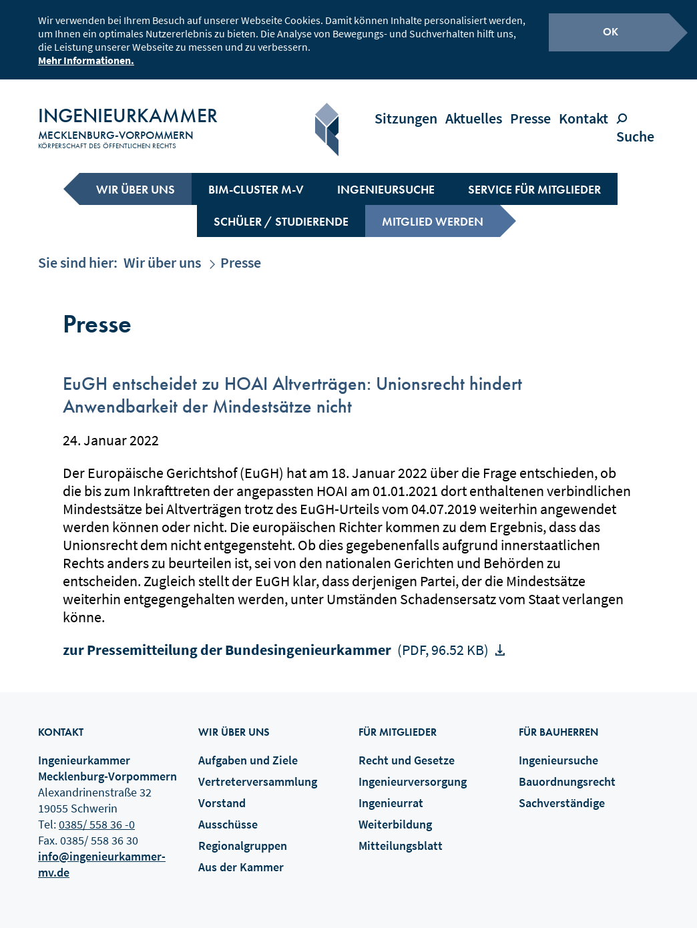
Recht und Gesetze (407, 748)
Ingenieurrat (391, 791)
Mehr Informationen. (86, 58)
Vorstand (222, 791)
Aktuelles (473, 106)
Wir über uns (135, 178)
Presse (530, 106)
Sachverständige (562, 791)
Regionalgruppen (242, 834)
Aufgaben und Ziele (248, 748)
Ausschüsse (228, 813)
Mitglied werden (432, 210)
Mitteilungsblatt (401, 834)
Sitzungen (406, 106)
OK (610, 30)
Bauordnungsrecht (567, 770)
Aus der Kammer (241, 855)
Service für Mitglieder (534, 178)
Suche (638, 115)
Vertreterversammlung (257, 770)
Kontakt (583, 106)
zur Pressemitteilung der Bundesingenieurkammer (277, 638)
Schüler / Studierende (281, 210)
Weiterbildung (395, 813)
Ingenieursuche (386, 178)
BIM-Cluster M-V (256, 178)
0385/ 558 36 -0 (97, 813)
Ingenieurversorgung (413, 770)
